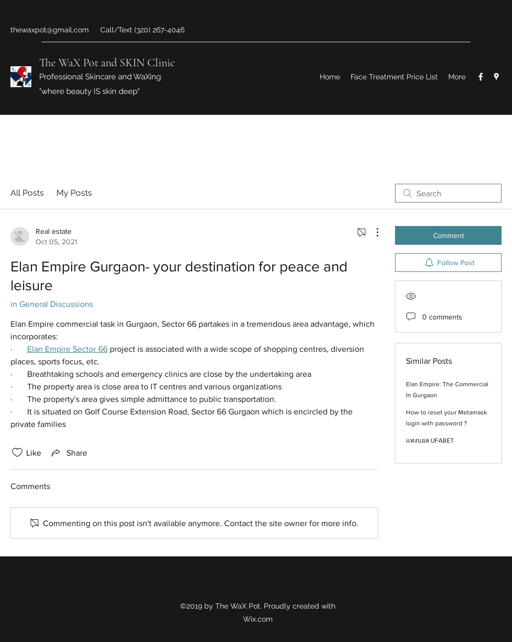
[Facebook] (480, 77)
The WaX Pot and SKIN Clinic (107, 62)
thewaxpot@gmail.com (49, 30)
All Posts (27, 193)
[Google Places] (496, 77)
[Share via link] (68, 452)
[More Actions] (372, 232)
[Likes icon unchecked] (17, 452)
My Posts (74, 193)
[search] (448, 193)
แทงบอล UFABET (430, 440)
